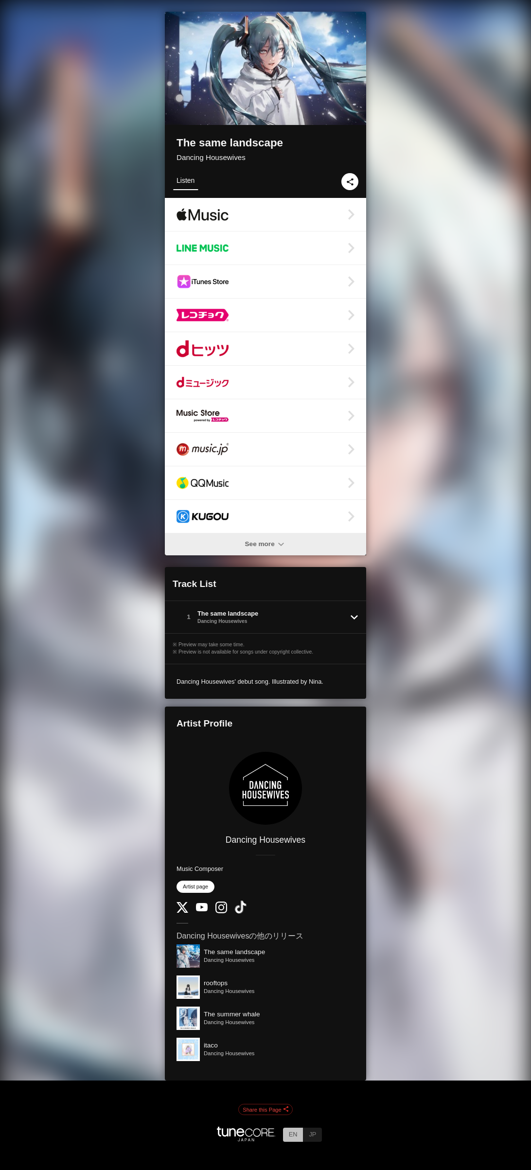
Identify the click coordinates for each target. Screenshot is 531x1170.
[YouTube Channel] (202, 909)
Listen (186, 180)
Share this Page (265, 1110)
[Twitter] (182, 910)
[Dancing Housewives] (265, 788)
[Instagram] (221, 911)
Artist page (195, 886)
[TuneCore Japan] (246, 1139)
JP (312, 1134)
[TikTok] (241, 911)
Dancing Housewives (211, 157)
